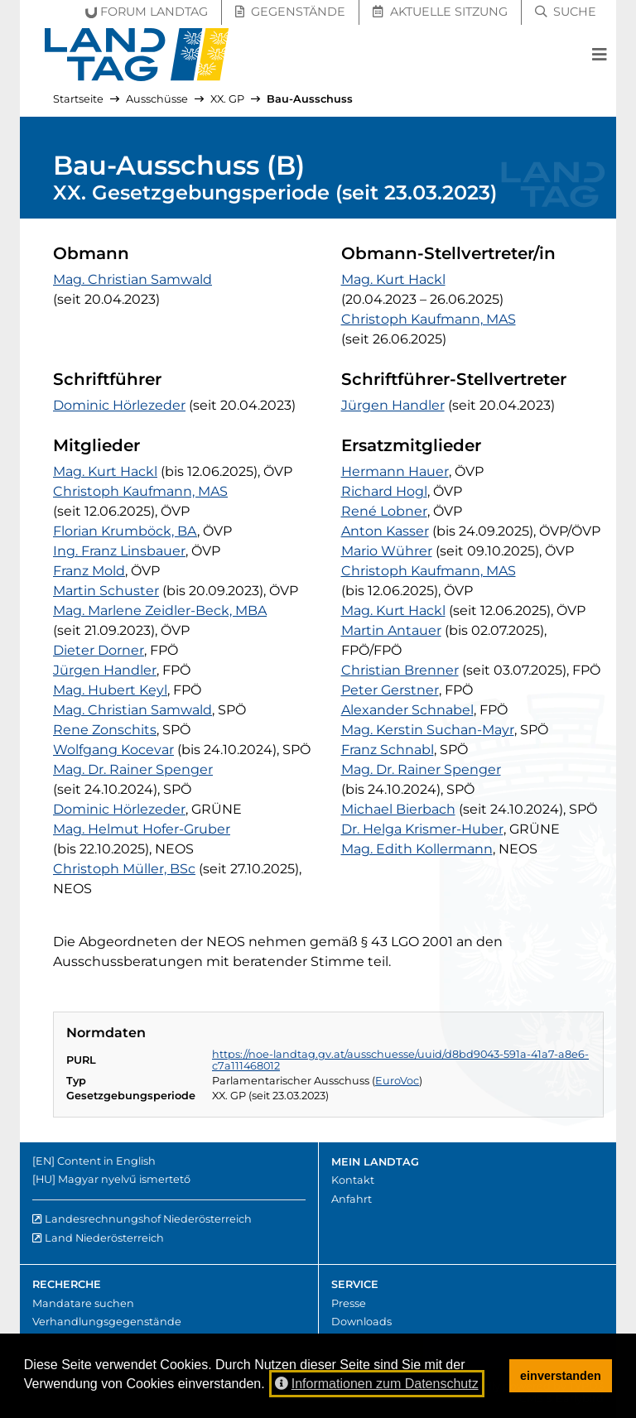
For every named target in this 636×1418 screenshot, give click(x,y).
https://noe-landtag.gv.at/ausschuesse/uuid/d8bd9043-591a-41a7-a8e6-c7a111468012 (400, 1060)
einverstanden (560, 1375)
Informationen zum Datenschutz (377, 1384)
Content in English (106, 1161)
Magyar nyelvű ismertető (124, 1179)
